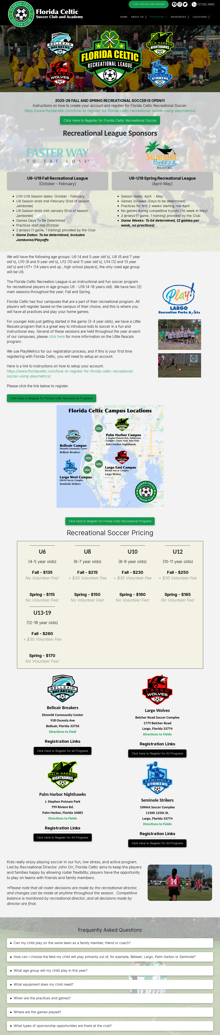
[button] (110, 943)
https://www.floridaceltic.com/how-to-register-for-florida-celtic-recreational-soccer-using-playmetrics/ (110, 111)
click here (57, 336)
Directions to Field (62, 731)
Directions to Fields (157, 734)
